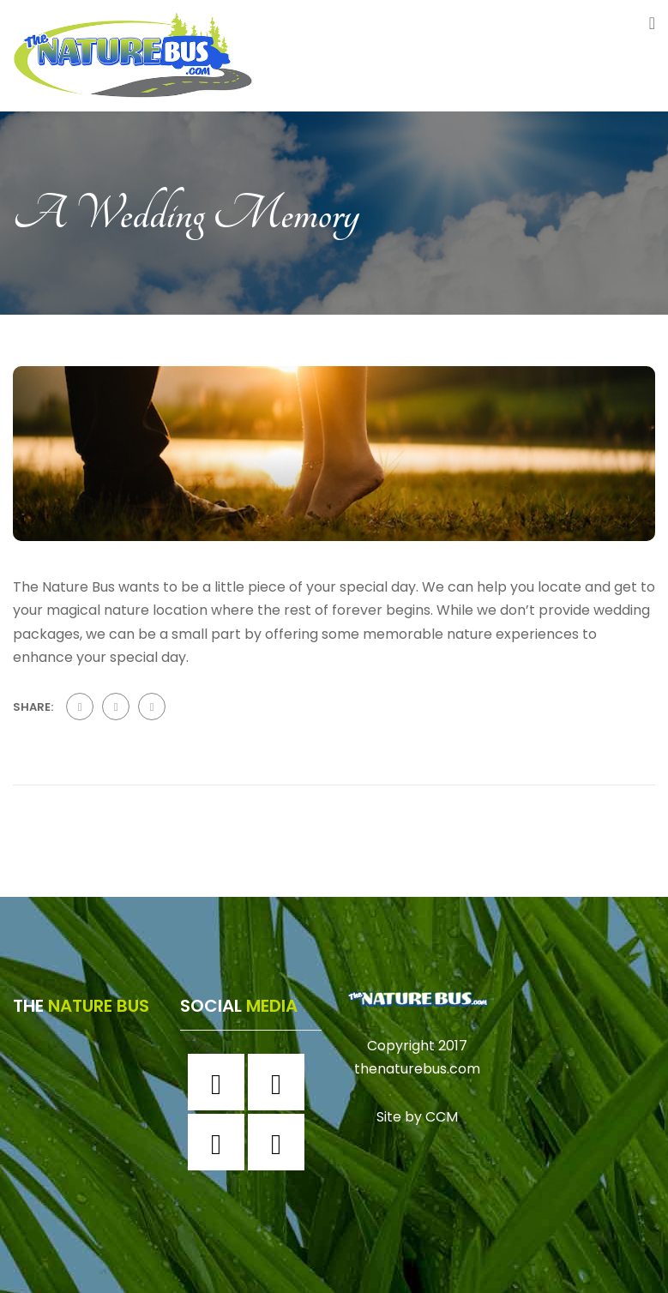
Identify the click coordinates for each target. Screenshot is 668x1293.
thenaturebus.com (417, 1069)
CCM (441, 1116)
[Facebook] (220, 1082)
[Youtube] (280, 1142)
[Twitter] (220, 1142)
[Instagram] (280, 1082)
